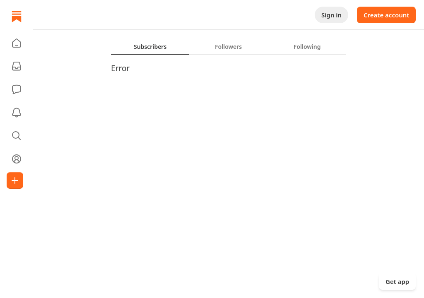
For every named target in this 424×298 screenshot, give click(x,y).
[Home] (16, 16)
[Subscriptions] (16, 66)
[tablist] (228, 46)
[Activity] (16, 113)
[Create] (15, 180)
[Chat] (16, 89)
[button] (16, 43)
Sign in (331, 15)
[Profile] (16, 159)
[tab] (150, 46)
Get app (397, 281)
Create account (386, 15)
